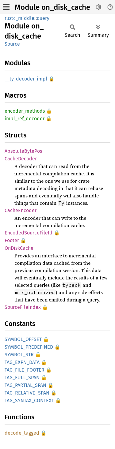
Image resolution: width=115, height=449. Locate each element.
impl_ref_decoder (24, 119)
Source (12, 44)
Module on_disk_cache (52, 7)
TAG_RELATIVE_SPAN (27, 393)
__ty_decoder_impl (26, 79)
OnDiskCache (19, 248)
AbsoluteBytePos (23, 151)
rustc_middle (19, 18)
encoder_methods (25, 111)
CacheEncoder (20, 210)
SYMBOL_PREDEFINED (29, 347)
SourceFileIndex (23, 307)
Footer (12, 240)
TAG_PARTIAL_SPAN (25, 385)
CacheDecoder (21, 159)
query (43, 18)
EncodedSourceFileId (28, 233)
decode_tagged (22, 433)
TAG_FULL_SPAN (22, 377)
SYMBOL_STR (19, 354)
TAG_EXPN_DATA (22, 362)
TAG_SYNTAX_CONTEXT (29, 400)
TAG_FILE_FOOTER (24, 370)
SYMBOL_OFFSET (23, 339)
